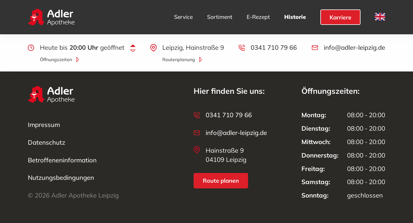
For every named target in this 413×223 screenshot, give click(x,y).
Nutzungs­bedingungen (61, 178)
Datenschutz (46, 142)
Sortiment (219, 17)
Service (183, 17)
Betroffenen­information (62, 160)
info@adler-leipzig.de (354, 47)
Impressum (44, 125)
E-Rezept (258, 17)
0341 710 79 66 (274, 47)
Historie (295, 17)
